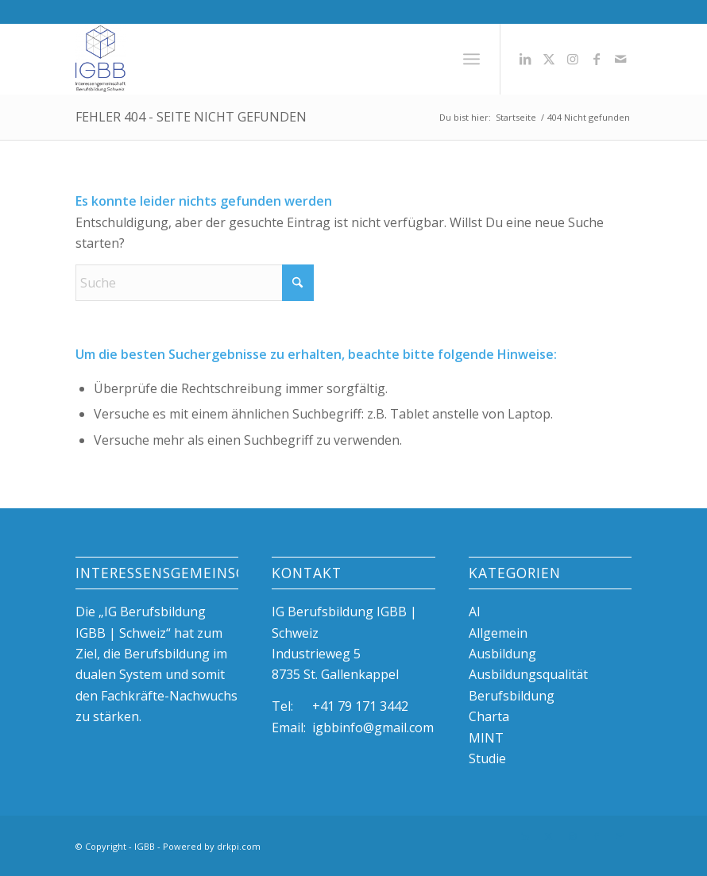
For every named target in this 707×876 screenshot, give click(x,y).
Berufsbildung (511, 695)
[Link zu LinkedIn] (525, 59)
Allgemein (498, 633)
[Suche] (194, 282)
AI (475, 611)
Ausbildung (502, 653)
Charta (489, 716)
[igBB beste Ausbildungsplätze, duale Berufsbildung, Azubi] (100, 59)
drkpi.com (239, 846)
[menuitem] (471, 58)
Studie (487, 758)
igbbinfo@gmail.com (373, 727)
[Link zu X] (549, 59)
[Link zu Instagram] (573, 59)
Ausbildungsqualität (528, 674)
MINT (486, 738)
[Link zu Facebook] (596, 59)
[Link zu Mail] (620, 59)
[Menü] (471, 58)
